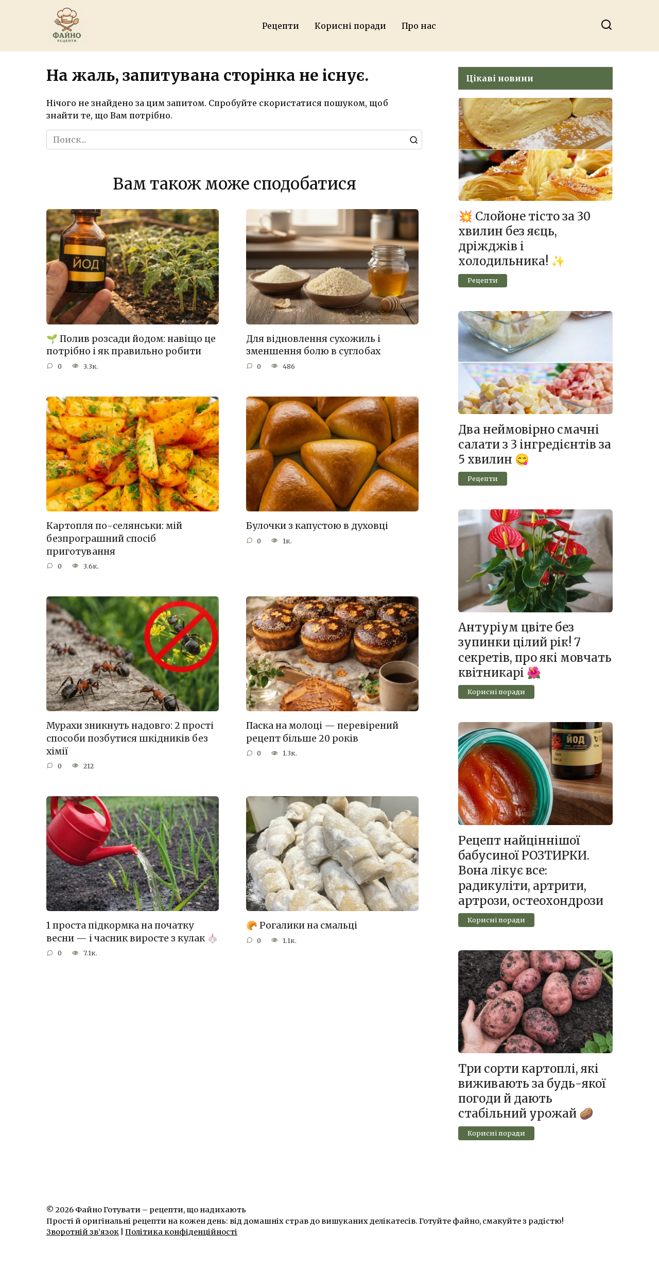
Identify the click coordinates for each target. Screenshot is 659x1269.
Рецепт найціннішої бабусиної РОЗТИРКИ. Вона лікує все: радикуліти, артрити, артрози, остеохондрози (530, 870)
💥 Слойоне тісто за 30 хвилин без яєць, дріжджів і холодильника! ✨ (524, 238)
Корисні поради (350, 26)
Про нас (419, 26)
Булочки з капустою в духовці (317, 525)
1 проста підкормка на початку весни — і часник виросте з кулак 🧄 (132, 932)
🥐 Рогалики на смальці (301, 926)
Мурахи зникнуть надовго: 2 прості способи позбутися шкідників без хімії (130, 738)
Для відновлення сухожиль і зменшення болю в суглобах (313, 345)
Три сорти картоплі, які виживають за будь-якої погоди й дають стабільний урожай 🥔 (532, 1091)
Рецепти (280, 26)
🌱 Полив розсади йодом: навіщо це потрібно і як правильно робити (131, 345)
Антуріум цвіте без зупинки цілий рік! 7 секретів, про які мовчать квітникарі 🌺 (535, 650)
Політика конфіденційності (181, 1232)
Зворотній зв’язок (82, 1232)
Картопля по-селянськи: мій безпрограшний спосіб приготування (114, 538)
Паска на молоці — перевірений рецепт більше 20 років (322, 732)
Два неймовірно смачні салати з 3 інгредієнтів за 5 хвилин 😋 (534, 444)
